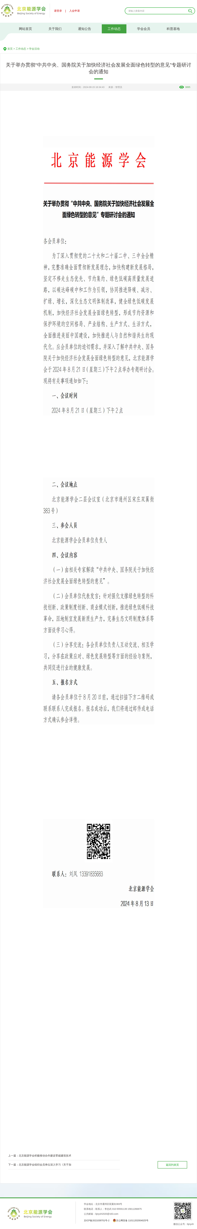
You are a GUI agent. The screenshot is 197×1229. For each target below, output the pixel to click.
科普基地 (173, 29)
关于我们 (55, 29)
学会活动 (34, 48)
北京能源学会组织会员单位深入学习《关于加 (45, 1164)
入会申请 (74, 10)
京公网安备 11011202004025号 (130, 1220)
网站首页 (25, 29)
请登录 (58, 10)
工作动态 (114, 29)
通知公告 (84, 29)
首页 (10, 48)
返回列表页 (172, 1164)
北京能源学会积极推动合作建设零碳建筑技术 (45, 1155)
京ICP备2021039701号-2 (96, 1220)
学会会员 (143, 29)
